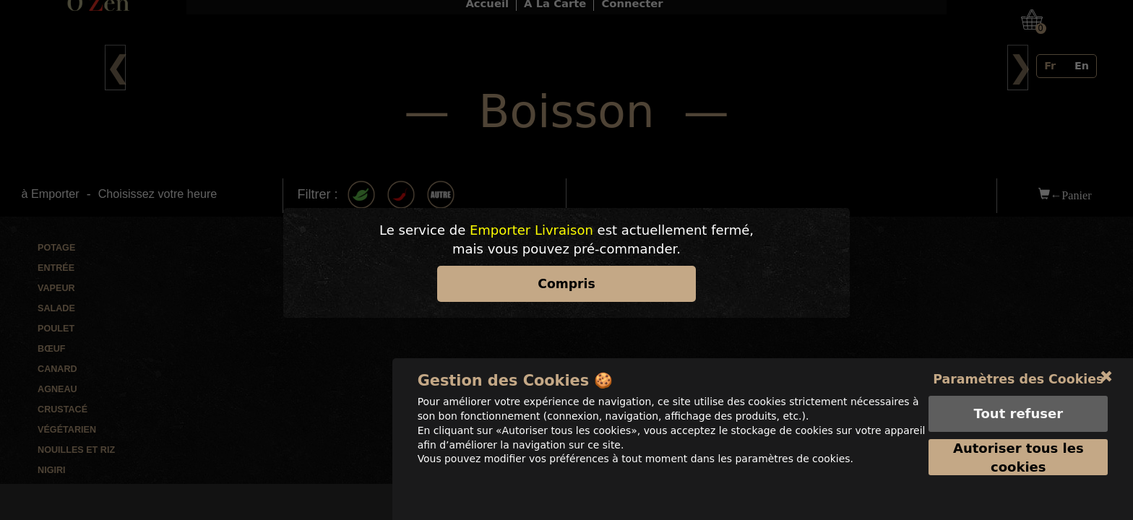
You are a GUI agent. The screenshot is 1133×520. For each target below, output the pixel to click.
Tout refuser (1017, 432)
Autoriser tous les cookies (1018, 476)
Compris (566, 283)
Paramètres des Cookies (1018, 397)
